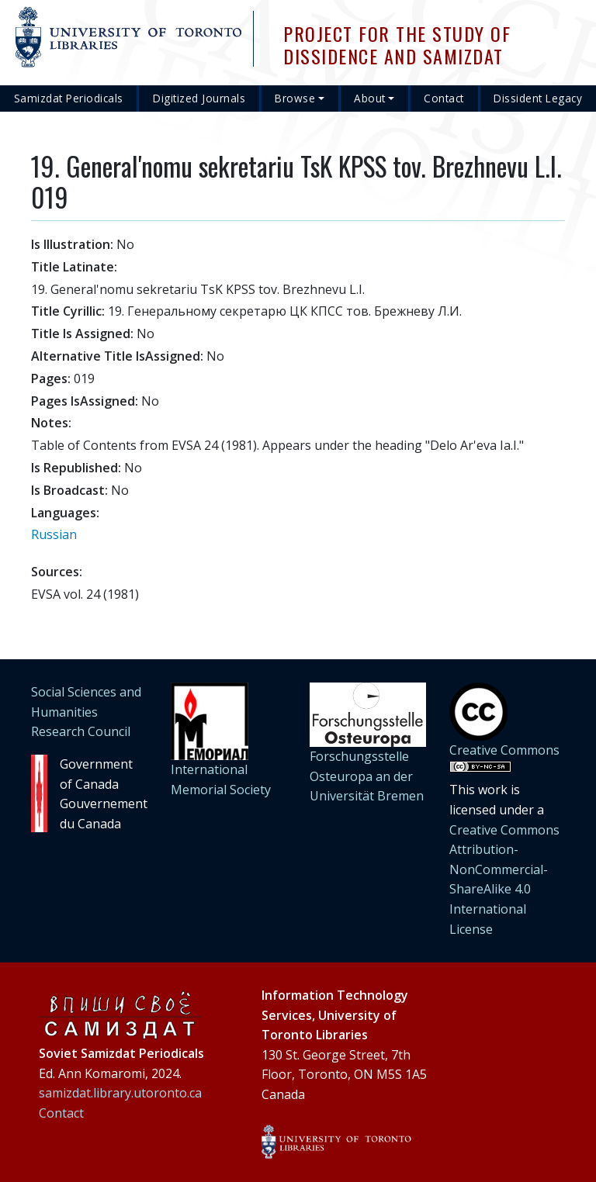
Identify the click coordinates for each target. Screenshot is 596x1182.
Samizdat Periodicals (68, 98)
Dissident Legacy (538, 98)
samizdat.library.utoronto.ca (120, 1092)
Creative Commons (504, 750)
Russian (54, 534)
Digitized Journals (199, 98)
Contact (444, 98)
